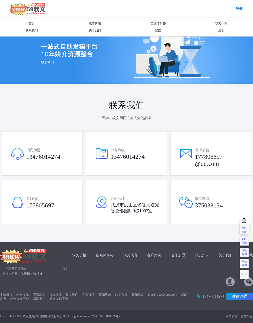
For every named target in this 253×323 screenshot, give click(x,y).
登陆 (158, 30)
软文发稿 (22, 294)
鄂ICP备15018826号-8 (106, 316)
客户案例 (154, 255)
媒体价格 (95, 23)
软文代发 (121, 294)
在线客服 (244, 230)
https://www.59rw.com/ (162, 294)
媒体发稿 (55, 294)
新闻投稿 (88, 294)
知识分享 (202, 255)
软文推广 (72, 294)
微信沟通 (240, 296)
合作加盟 (178, 255)
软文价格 (79, 255)
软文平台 (247, 316)
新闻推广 (39, 298)
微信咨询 (244, 263)
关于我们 (95, 30)
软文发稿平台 (59, 298)
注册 (221, 30)
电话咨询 (244, 252)
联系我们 (31, 30)
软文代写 (221, 23)
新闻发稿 (39, 294)
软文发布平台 (19, 298)
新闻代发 (138, 294)
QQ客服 (244, 241)
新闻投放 (105, 294)
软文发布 (231, 316)
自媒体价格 (158, 23)
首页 (32, 23)
